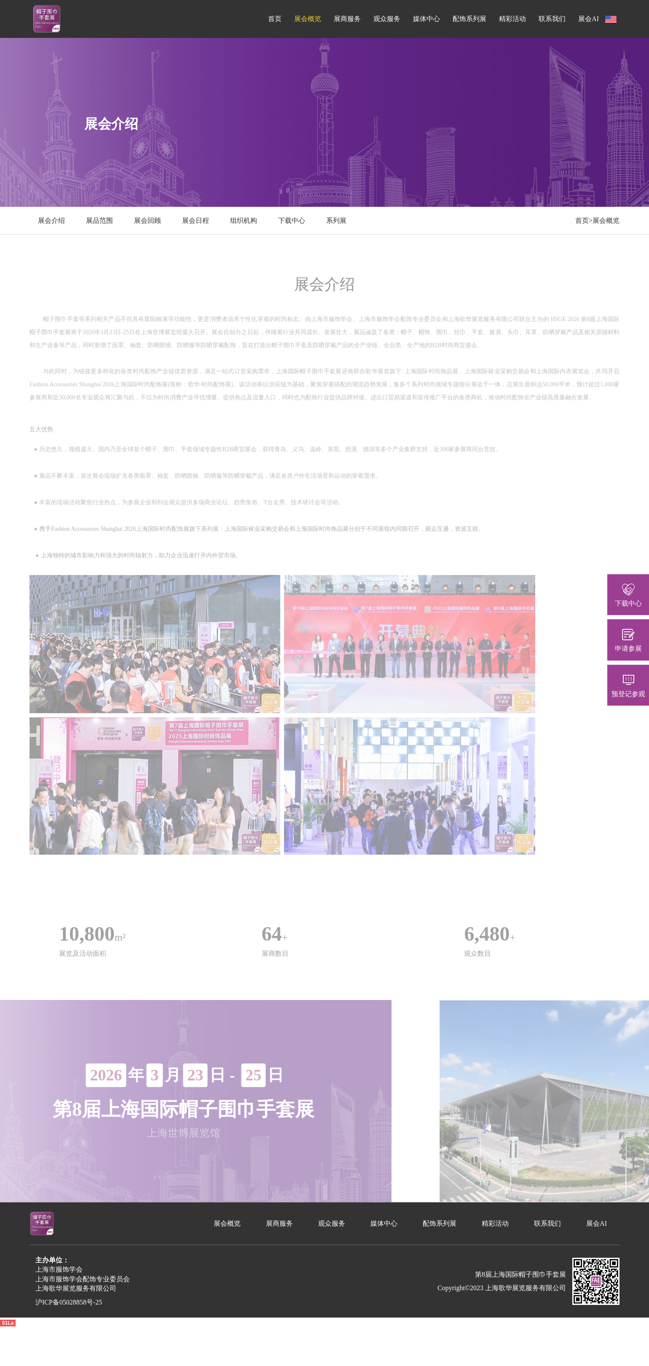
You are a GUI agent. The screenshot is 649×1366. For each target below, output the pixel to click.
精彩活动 (512, 18)
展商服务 (347, 18)
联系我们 (552, 18)
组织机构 (243, 220)
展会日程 (195, 220)
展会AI (588, 18)
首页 (275, 18)
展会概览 (307, 18)
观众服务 (386, 18)
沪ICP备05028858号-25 (68, 1302)
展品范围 (99, 220)
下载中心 (291, 220)
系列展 (336, 220)
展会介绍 (51, 220)
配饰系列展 (469, 18)
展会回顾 (147, 220)
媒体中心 (426, 18)
